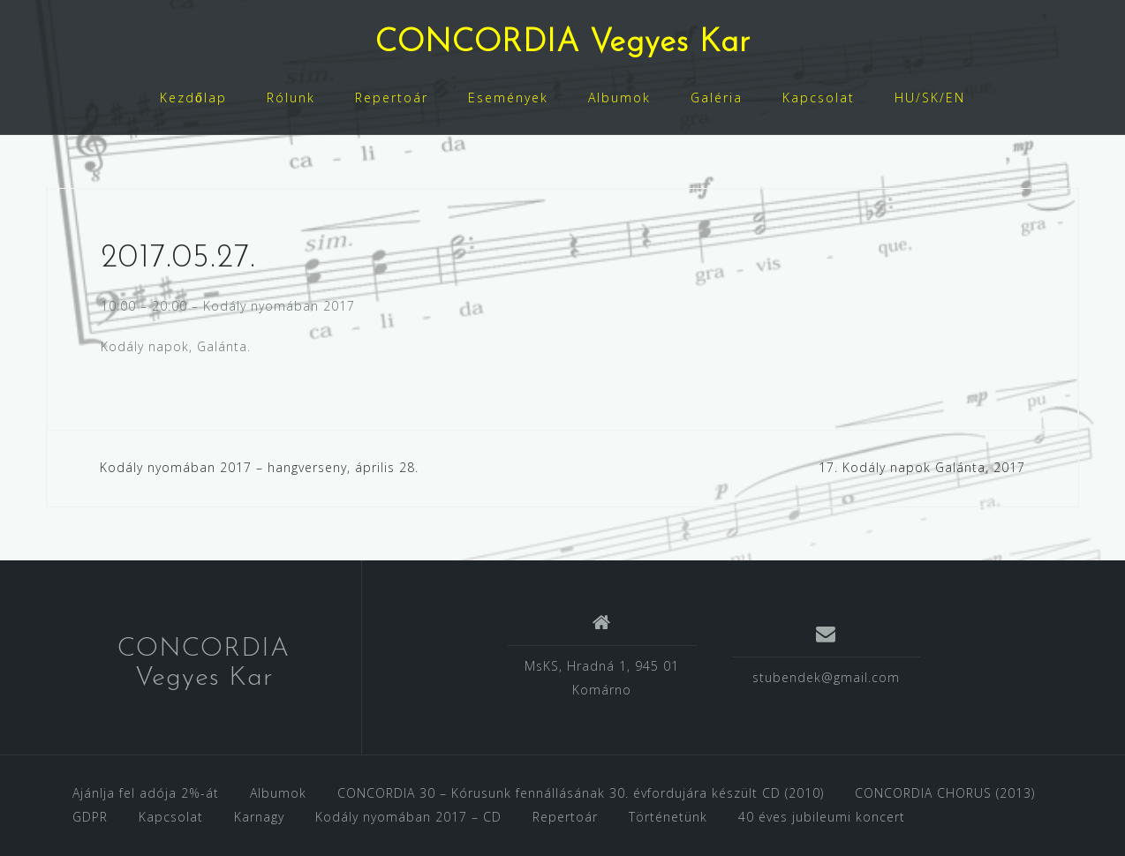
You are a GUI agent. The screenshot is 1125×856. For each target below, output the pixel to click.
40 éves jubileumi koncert (821, 816)
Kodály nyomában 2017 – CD (408, 816)
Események (508, 97)
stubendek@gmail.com (826, 677)
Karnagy (259, 816)
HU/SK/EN (930, 97)
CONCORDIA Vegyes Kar (563, 43)
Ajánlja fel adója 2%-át (145, 793)
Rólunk (291, 97)
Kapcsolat (818, 97)
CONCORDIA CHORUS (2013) (945, 793)
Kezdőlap (193, 97)
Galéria (717, 97)
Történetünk (668, 816)
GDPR (90, 816)
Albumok (619, 97)
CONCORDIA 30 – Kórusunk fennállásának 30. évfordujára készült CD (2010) (580, 793)
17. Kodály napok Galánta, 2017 (922, 467)
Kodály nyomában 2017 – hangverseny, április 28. (259, 467)
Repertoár (391, 97)
